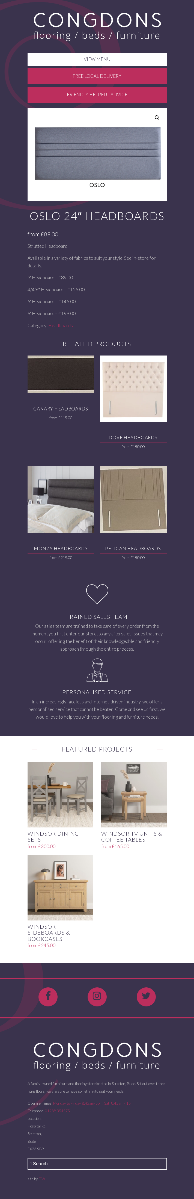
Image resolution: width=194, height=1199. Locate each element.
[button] (157, 118)
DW (42, 1179)
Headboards (60, 325)
